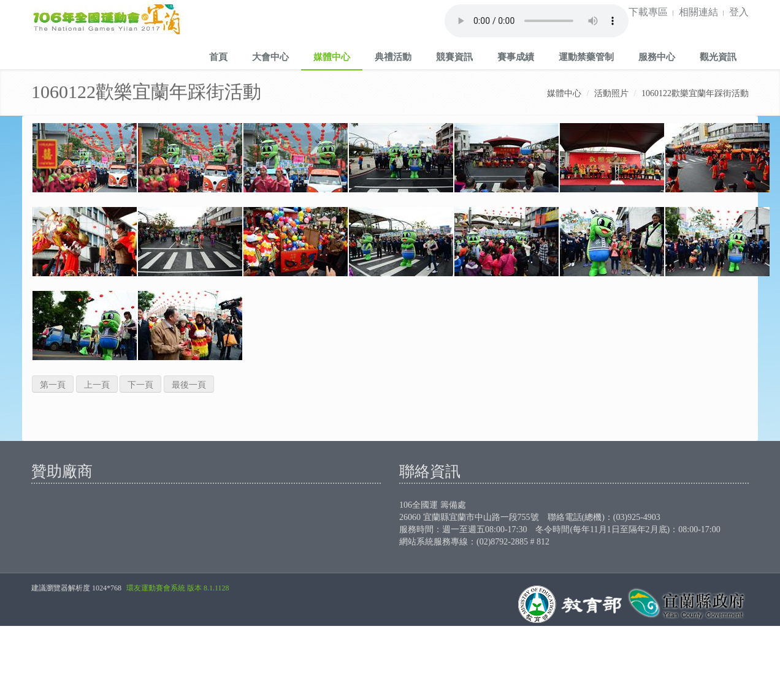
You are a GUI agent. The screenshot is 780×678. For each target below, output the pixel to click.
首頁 (218, 56)
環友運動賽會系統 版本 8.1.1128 (177, 588)
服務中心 (656, 56)
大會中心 (270, 56)
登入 (739, 11)
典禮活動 (393, 56)
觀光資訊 (718, 56)
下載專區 (648, 11)
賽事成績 (515, 56)
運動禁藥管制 (586, 56)
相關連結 (698, 11)
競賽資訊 (454, 56)
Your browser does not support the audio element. (537, 20)
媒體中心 (331, 56)
